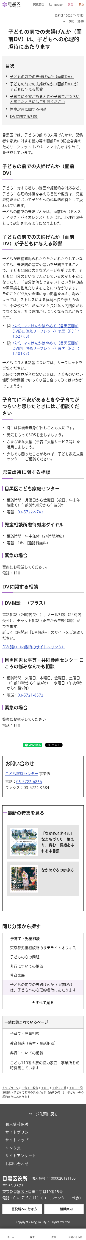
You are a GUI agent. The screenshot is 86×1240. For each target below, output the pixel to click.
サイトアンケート (20, 1156)
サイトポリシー (19, 1132)
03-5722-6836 (29, 782)
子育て (45, 1087)
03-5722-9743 (30, 512)
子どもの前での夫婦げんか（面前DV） (42, 76)
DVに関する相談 (24, 116)
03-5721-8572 (30, 695)
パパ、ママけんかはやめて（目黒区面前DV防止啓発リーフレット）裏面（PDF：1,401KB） (46, 348)
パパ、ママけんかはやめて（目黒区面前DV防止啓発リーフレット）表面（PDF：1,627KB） (46, 331)
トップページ (10, 1087)
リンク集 (13, 1148)
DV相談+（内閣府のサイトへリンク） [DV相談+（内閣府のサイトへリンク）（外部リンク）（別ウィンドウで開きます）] (33, 647)
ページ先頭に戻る (43, 1114)
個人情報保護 (17, 1124)
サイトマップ (17, 1140)
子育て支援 (59, 1087)
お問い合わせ (17, 1164)
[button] (37, 4)
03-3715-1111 (26, 1198)
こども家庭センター (21, 773)
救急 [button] (81, 4)
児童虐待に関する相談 (28, 109)
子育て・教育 (30, 1087)
